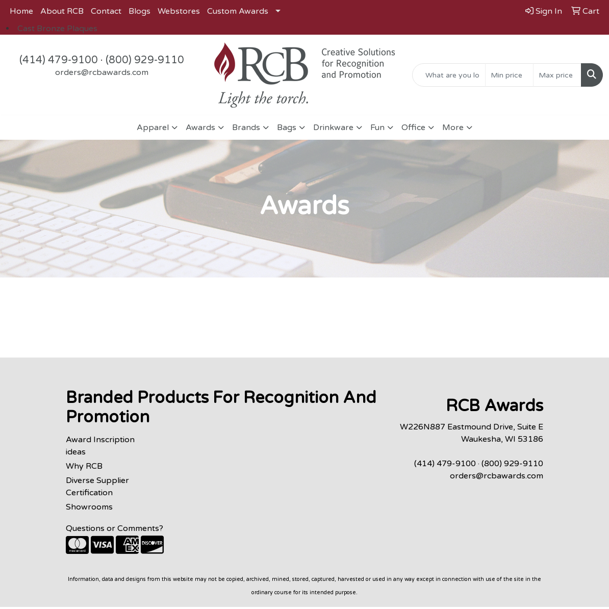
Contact (106, 11)
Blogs (139, 11)
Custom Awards (237, 11)
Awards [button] (200, 127)
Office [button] (413, 127)
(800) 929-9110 (145, 60)
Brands (246, 127)
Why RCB (84, 466)
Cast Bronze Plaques (57, 28)
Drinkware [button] (333, 127)
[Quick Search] (449, 75)
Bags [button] (286, 127)
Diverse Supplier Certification (97, 486)
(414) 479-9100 (58, 60)
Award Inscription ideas (100, 446)
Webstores (179, 11)
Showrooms (89, 507)
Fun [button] (377, 127)
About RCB (62, 11)
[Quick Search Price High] (557, 75)
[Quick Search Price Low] (509, 75)
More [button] (453, 127)
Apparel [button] (153, 127)
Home (21, 11)
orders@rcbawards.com (101, 72)
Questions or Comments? (114, 528)
